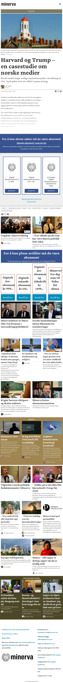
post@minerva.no (48, 643)
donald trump (36, 208)
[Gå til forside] (8, 4)
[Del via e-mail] (61, 91)
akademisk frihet (7, 210)
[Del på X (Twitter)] (58, 91)
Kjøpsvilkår (6, 638)
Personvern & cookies (10, 634)
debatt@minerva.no (45, 639)
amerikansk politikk (14, 208)
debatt (24, 208)
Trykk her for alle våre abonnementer (15, 629)
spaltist (4, 208)
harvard (45, 208)
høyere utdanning (55, 208)
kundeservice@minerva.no (48, 632)
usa (29, 208)
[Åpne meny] (60, 4)
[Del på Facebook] (55, 91)
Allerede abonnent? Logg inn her (31, 143)
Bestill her (11, 191)
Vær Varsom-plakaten (27, 642)
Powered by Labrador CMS (31, 681)
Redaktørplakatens (11, 645)
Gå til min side (31, 201)
